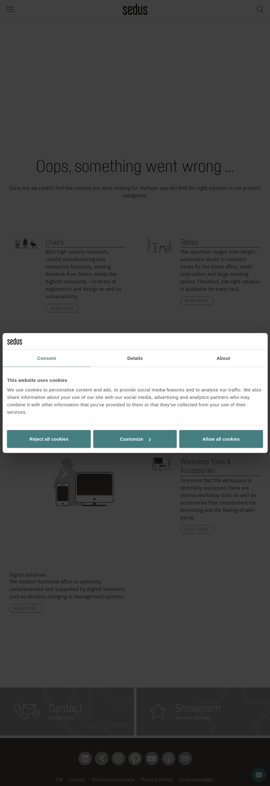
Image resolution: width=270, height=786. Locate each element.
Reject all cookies (48, 439)
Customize (135, 439)
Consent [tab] (46, 357)
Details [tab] (135, 357)
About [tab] (223, 357)
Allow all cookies (221, 439)
